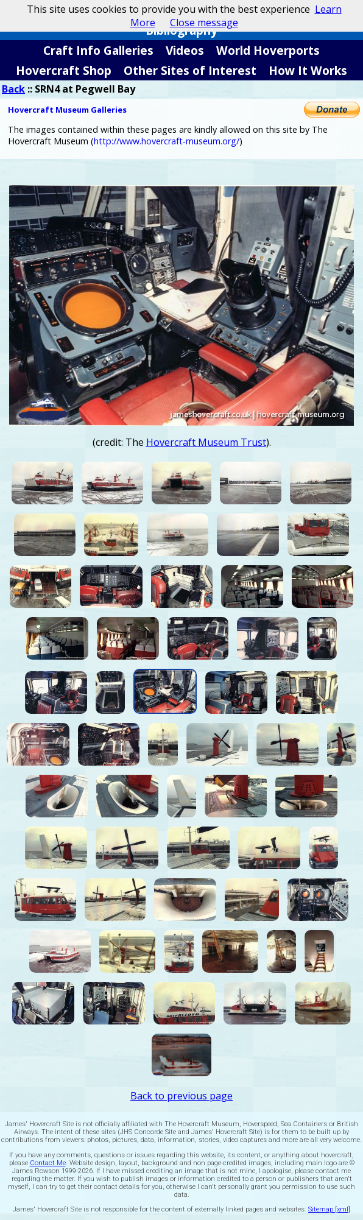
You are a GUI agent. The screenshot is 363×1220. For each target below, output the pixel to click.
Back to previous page (181, 1095)
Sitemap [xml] (329, 1209)
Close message (204, 22)
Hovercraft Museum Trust (206, 442)
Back (13, 89)
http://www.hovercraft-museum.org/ (166, 141)
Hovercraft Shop (63, 70)
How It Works (308, 70)
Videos (185, 50)
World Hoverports (268, 50)
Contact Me (48, 1163)
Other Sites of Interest (190, 70)
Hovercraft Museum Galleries (67, 109)
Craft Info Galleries (98, 50)
